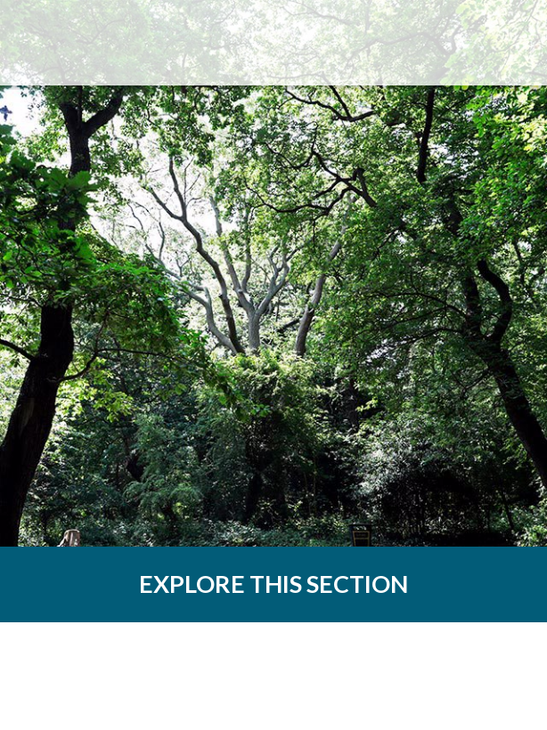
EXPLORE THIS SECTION (273, 583)
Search (436, 42)
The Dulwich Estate (114, 42)
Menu (504, 42)
